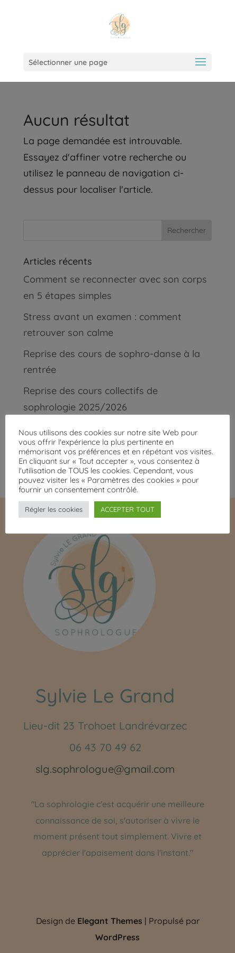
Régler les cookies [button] (54, 509)
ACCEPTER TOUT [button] (128, 509)
